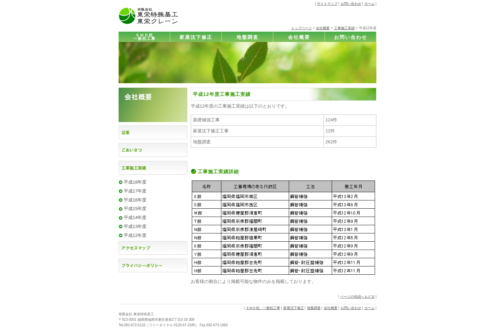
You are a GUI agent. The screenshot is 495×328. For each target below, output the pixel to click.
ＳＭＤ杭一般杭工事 (144, 37)
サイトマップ (327, 4)
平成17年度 (135, 191)
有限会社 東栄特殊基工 (136, 314)
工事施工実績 (344, 28)
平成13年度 (135, 226)
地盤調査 (247, 37)
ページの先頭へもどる (357, 296)
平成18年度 (135, 182)
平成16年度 (135, 200)
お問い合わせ (351, 4)
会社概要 (323, 28)
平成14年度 (135, 217)
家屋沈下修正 (195, 37)
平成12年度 (135, 235)
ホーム (369, 4)
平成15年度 (135, 208)
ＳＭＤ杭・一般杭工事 (263, 308)
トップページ (301, 28)
